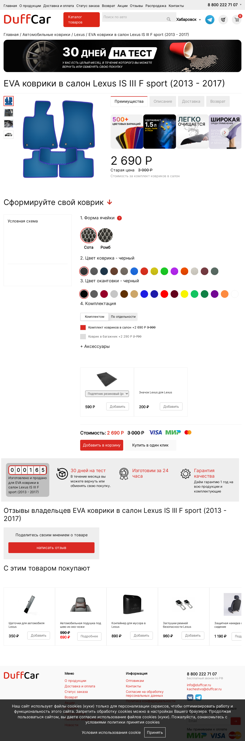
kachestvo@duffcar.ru (204, 689)
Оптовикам (135, 681)
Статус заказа (88, 6)
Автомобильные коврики (46, 34)
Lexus (79, 34)
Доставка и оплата (58, 6)
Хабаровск (186, 19)
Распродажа (155, 6)
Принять (155, 732)
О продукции (30, 6)
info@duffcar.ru (199, 685)
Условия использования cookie (111, 732)
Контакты (176, 6)
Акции (122, 6)
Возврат (108, 6)
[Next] (224, 133)
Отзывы (136, 6)
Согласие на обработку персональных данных (145, 693)
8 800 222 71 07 (223, 4)
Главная (10, 6)
